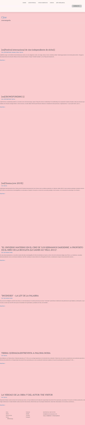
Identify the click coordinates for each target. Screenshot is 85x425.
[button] (77, 6)
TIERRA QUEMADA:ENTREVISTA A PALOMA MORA (25, 353)
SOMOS (52, 2)
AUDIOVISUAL (32, 2)
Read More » (3, 60)
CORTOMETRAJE (8, 52)
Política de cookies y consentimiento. (38, 422)
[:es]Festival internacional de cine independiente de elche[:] (28, 50)
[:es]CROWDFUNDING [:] (12, 97)
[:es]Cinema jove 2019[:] (12, 183)
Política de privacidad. (6, 422)
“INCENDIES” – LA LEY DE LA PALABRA (20, 296)
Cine (2, 52)
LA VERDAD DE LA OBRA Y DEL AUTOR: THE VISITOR (27, 395)
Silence (19, 52)
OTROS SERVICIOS (43, 2)
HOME (24, 2)
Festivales (14, 52)
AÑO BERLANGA (60, 2)
